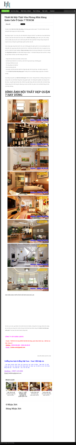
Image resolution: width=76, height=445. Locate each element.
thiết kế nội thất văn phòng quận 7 (17, 71)
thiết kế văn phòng (31, 37)
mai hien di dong (3, 442)
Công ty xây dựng (24, 50)
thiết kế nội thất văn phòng (17, 29)
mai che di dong (10, 442)
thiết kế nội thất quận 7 (22, 77)
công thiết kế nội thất (11, 52)
